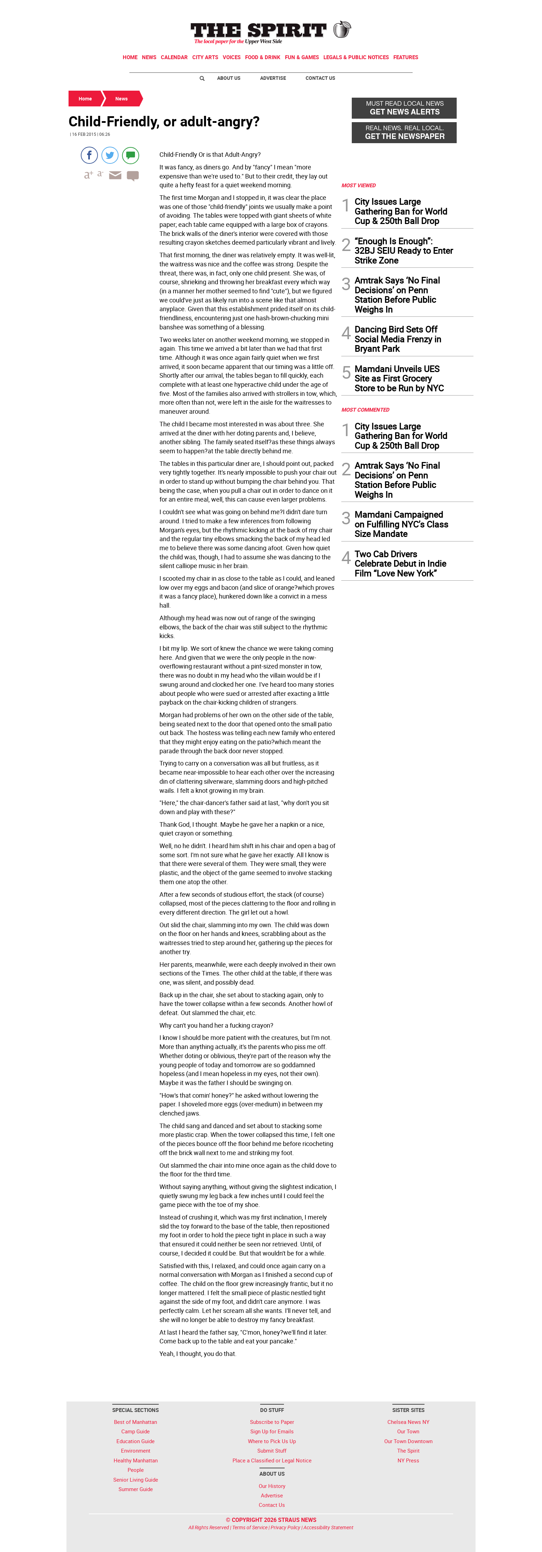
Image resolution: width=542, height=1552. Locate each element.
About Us (229, 78)
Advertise (273, 78)
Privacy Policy (285, 1527)
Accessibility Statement (329, 1527)
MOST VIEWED (358, 185)
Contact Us (320, 78)
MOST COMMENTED (365, 409)
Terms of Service (250, 1527)
